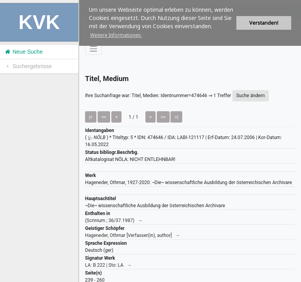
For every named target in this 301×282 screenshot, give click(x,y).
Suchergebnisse (28, 66)
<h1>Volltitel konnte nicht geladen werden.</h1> (190, 141)
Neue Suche (23, 52)
